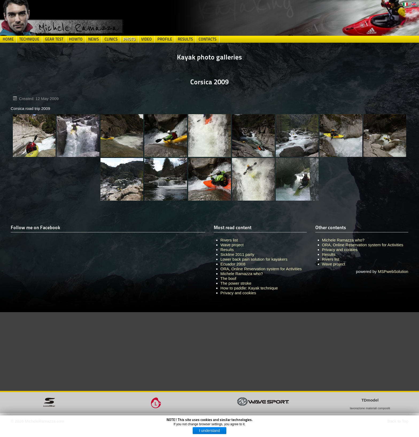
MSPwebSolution (393, 271)
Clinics (111, 39)
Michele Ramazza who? (343, 240)
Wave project (333, 264)
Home (8, 39)
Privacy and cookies (340, 249)
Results (185, 39)
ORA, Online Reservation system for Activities (362, 245)
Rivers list (330, 259)
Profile (164, 39)
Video (146, 39)
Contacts (207, 39)
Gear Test (54, 39)
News (93, 39)
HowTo (76, 39)
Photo (129, 39)
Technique (29, 39)
